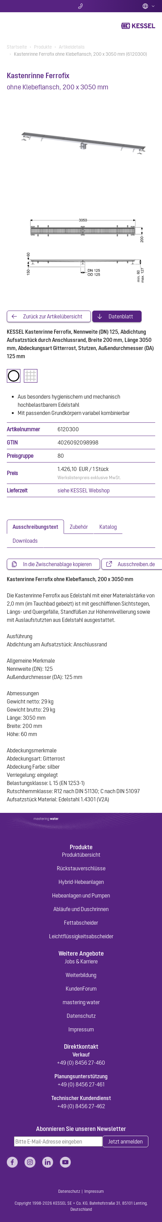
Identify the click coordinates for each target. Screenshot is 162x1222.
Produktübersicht (81, 855)
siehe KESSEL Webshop (84, 490)
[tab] (35, 527)
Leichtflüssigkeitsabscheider (81, 936)
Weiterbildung (81, 975)
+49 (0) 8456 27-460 (81, 1063)
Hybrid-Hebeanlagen (81, 882)
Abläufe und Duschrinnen (81, 909)
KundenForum (81, 988)
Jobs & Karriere (81, 961)
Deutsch (148, 6)
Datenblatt (121, 316)
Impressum (81, 1029)
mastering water (81, 1002)
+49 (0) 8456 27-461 (81, 1084)
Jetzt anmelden (125, 1141)
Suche (31, 6)
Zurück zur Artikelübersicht (52, 316)
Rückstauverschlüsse (81, 868)
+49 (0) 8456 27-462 (81, 1106)
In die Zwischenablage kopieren (57, 564)
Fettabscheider (81, 923)
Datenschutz (81, 1016)
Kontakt (81, 6)
